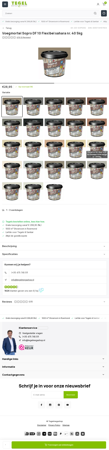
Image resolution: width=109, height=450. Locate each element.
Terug (6, 28)
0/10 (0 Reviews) (24, 37)
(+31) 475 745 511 (19, 272)
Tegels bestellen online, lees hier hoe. (25, 221)
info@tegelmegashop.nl (22, 280)
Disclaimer (41, 425)
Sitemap (66, 425)
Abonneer (70, 395)
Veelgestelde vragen (32, 333)
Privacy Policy (54, 425)
